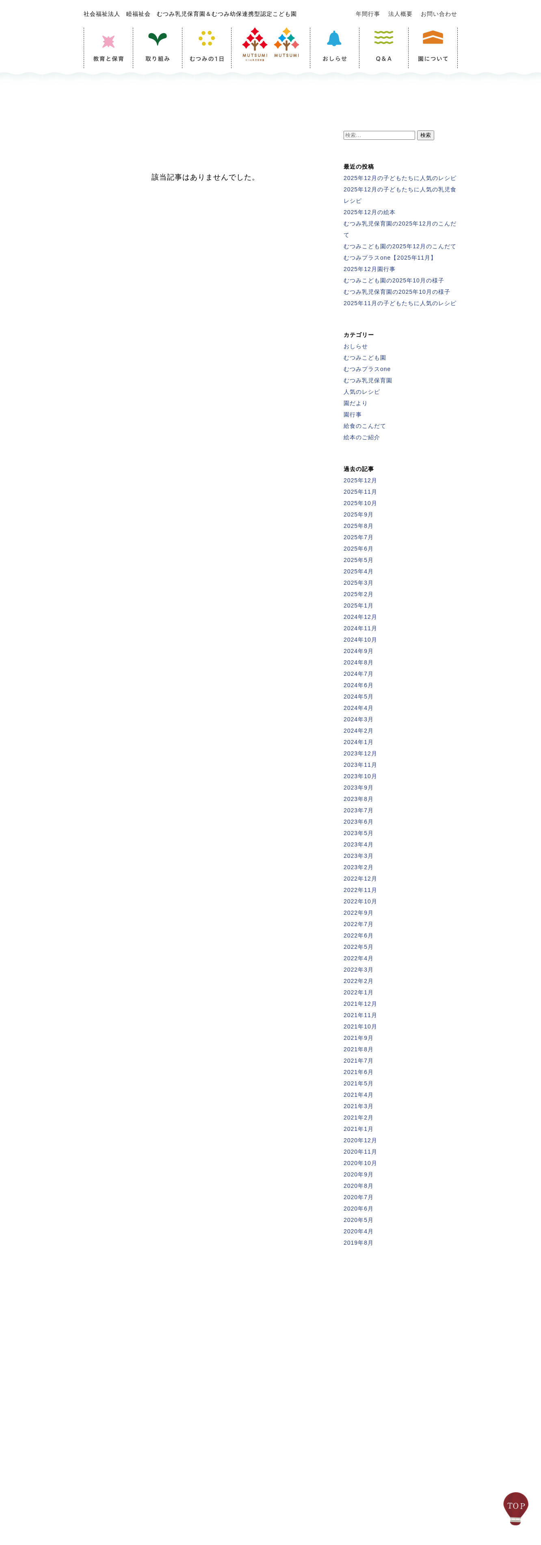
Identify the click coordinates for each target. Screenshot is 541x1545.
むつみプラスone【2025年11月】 (390, 257)
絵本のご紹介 (362, 437)
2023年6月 (359, 821)
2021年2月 (359, 1117)
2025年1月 (359, 605)
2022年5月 (359, 947)
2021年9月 (359, 1038)
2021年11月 (360, 1015)
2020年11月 (360, 1151)
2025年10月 (360, 503)
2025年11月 (360, 491)
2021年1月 (359, 1129)
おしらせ (356, 346)
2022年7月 (359, 924)
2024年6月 (359, 685)
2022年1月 (359, 992)
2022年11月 (360, 890)
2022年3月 (359, 969)
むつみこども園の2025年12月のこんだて (400, 246)
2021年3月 (359, 1106)
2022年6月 (359, 935)
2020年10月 (360, 1163)
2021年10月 (360, 1026)
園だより (356, 403)
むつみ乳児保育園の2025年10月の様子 (397, 292)
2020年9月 (359, 1174)
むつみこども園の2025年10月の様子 (394, 280)
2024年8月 (359, 662)
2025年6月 (359, 548)
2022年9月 (359, 912)
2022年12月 (360, 878)
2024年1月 (359, 742)
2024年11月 (360, 628)
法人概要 (400, 14)
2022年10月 (360, 901)
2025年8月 (359, 526)
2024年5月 (359, 696)
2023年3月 (359, 856)
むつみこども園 (365, 357)
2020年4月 (359, 1231)
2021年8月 (359, 1049)
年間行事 (368, 14)
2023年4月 (359, 844)
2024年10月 (360, 639)
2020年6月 (359, 1208)
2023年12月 (360, 753)
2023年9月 (359, 787)
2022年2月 (359, 981)
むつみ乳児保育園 (368, 380)
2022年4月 (359, 958)
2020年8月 (359, 1186)
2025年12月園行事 (370, 269)
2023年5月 (359, 833)
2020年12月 (360, 1140)
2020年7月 (359, 1197)
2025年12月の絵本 (370, 212)
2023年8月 (359, 799)
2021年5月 (359, 1083)
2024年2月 (359, 730)
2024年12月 (360, 617)
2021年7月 (359, 1060)
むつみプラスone (367, 369)
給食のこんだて (365, 426)
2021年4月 (359, 1094)
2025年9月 (359, 514)
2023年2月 (359, 867)
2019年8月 (359, 1242)
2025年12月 (360, 480)
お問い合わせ (439, 14)
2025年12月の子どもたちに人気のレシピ (400, 178)
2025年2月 (359, 594)
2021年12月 (360, 1003)
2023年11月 (360, 765)
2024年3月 (359, 719)
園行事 (353, 414)
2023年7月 (359, 810)
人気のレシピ (362, 391)
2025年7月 (359, 537)
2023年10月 (360, 776)
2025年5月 (359, 560)
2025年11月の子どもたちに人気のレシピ (400, 303)
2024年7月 (359, 674)
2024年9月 (359, 651)
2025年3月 (359, 582)
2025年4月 (359, 571)
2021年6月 (359, 1072)
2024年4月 (359, 708)
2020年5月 (359, 1220)
